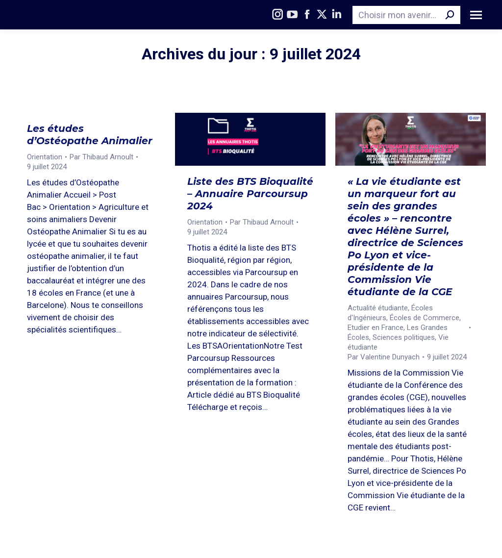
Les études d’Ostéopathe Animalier (89, 135)
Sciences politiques (404, 337)
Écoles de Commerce (424, 317)
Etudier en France (375, 327)
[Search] (406, 15)
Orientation (44, 156)
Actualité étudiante (378, 308)
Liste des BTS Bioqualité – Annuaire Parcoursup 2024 (250, 194)
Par (101, 156)
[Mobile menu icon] (476, 15)
